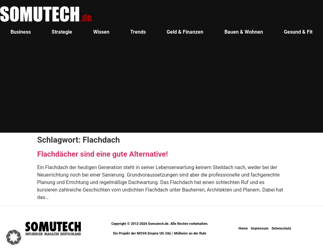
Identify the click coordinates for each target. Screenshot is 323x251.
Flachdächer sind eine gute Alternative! (102, 154)
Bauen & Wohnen (243, 32)
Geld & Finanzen (185, 32)
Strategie (62, 32)
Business (21, 32)
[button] (13, 237)
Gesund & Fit (298, 32)
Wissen (101, 32)
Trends (138, 32)
